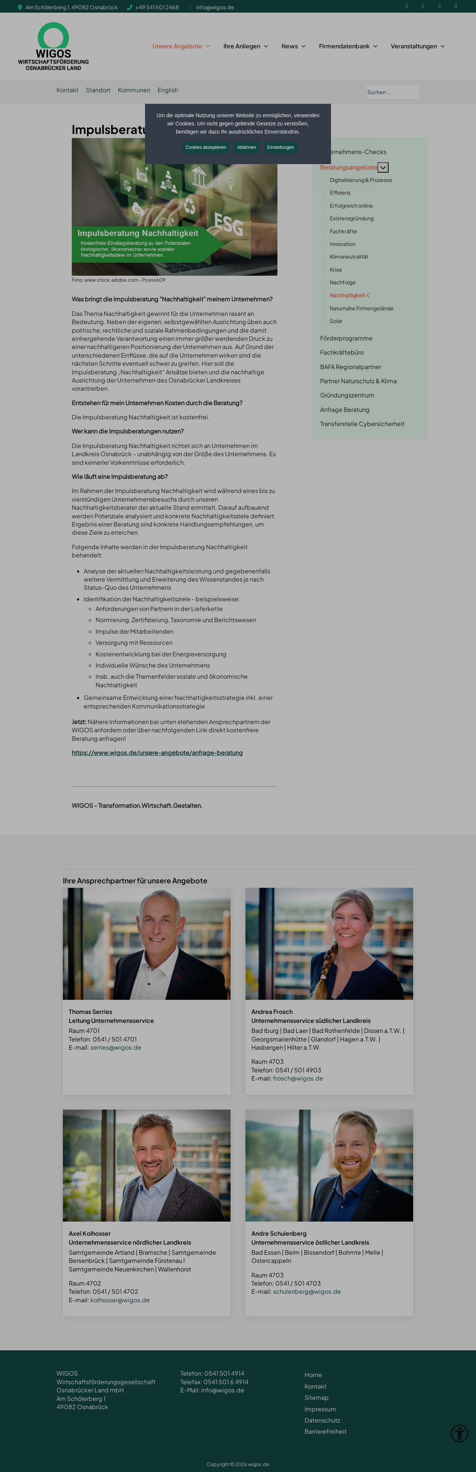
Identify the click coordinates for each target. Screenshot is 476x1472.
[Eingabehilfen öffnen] (460, 1433)
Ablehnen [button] (246, 147)
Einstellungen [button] (280, 147)
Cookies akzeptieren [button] (206, 147)
